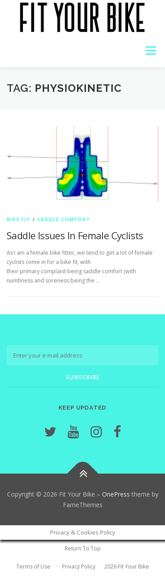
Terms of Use (33, 566)
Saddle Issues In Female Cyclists (75, 235)
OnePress (116, 494)
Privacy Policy (78, 566)
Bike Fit (19, 219)
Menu (150, 51)
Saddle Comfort (63, 219)
